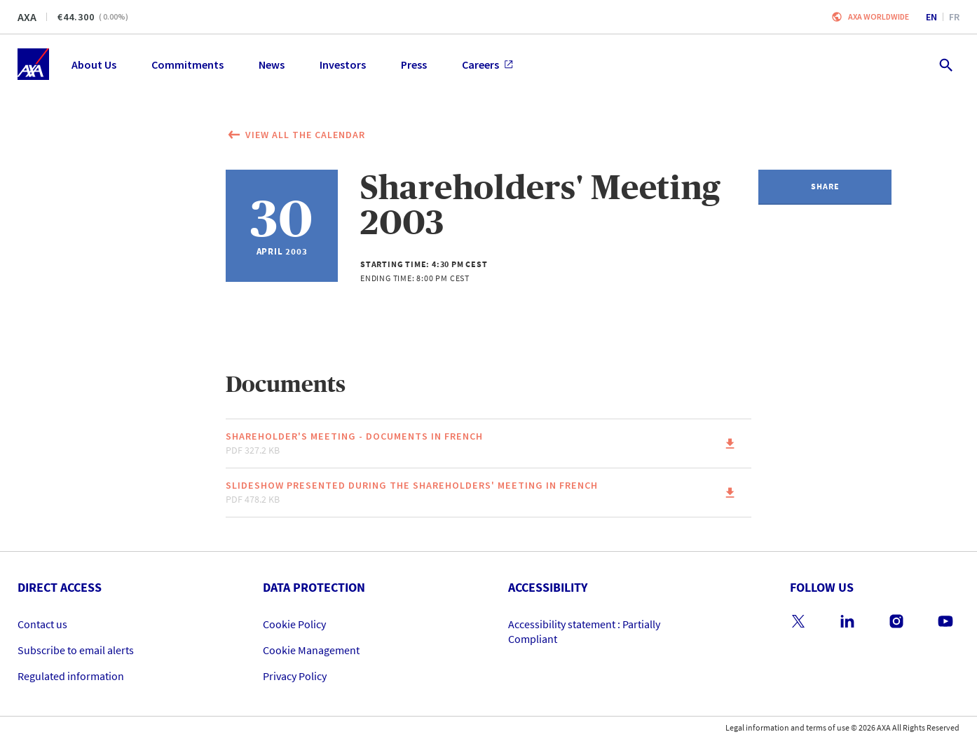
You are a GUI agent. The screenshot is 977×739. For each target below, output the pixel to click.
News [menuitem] (272, 64)
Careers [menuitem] (487, 64)
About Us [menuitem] (93, 64)
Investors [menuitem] (343, 64)
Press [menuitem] (414, 64)
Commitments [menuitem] (187, 64)
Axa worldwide (878, 16)
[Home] (33, 64)
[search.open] (945, 64)
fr (954, 17)
